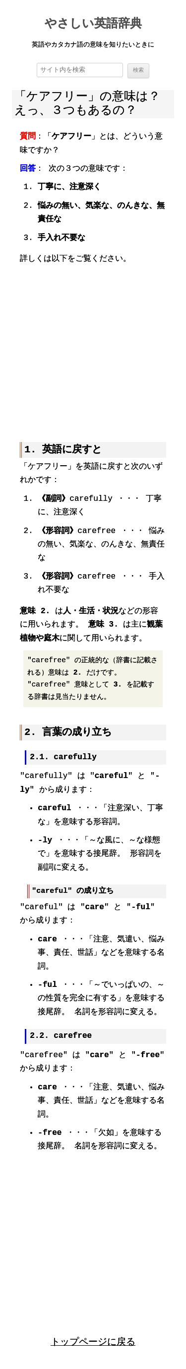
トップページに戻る (93, 1341)
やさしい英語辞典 (93, 24)
